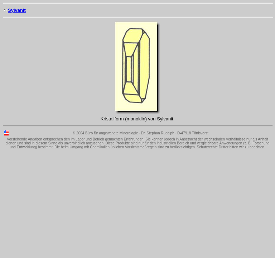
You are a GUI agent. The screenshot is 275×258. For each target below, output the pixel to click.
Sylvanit (17, 10)
